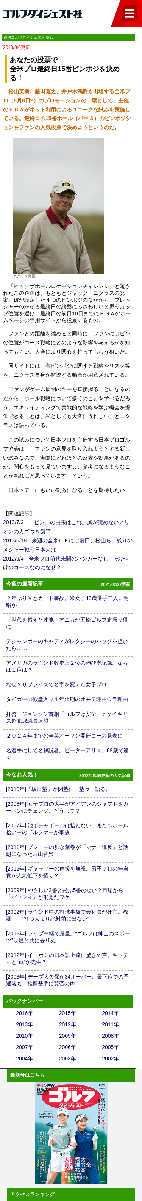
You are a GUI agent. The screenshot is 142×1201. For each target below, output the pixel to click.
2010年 (24, 1036)
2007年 (24, 1047)
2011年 (110, 1024)
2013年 (24, 1024)
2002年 (110, 1058)
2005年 (110, 1047)
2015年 (67, 1013)
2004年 (24, 1058)
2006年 (67, 1047)
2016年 (24, 1013)
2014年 (110, 1013)
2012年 (67, 1024)
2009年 (67, 1036)
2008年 (110, 1036)
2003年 (67, 1058)
